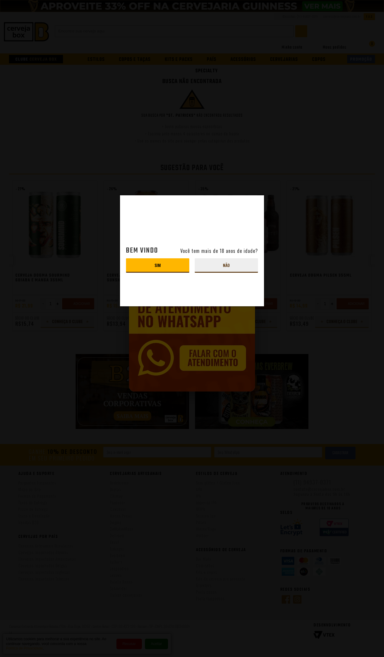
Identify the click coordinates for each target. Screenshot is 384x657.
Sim (157, 265)
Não (226, 265)
